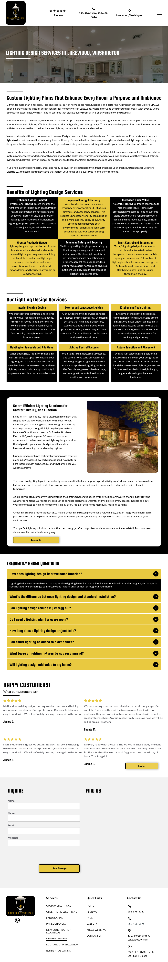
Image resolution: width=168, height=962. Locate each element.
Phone (11, 801)
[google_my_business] (17, 909)
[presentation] (33, 843)
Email (11, 813)
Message (13, 826)
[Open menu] (159, 12)
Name (11, 789)
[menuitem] (62, 895)
